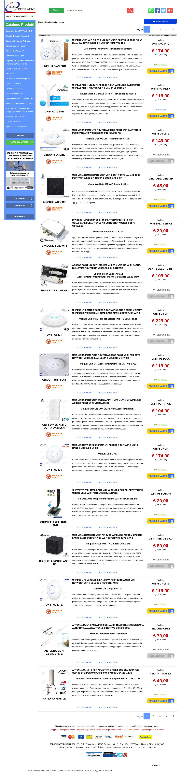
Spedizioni (68, 3)
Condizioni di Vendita (117, 730)
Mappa (160, 3)
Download (19, 217)
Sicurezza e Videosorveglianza (18, 79)
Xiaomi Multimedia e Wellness (18, 41)
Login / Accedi (79, 16)
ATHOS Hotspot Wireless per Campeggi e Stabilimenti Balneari (19, 110)
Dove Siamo (70, 730)
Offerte (105, 730)
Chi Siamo (59, 730)
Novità (44, 3)
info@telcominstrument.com (109, 747)
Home (41, 22)
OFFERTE (20, 136)
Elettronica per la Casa (15, 56)
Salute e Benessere (13, 89)
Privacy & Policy (156, 730)
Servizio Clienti (104, 3)
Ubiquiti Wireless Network (16, 46)
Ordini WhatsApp (20, 142)
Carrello (160, 16)
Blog (44, 16)
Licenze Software (13, 121)
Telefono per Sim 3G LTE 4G (17, 84)
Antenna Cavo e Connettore (17, 69)
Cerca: (56, 10)
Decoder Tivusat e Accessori (17, 36)
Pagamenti (85, 3)
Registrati (100, 16)
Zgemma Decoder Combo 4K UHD (20, 98)
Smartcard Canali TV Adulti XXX (19, 31)
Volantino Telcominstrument (17, 126)
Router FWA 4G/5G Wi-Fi (16, 51)
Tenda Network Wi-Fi (14, 94)
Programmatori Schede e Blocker (19, 103)
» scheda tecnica (108, 77)
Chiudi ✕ (156, 765)
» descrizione (84, 77)
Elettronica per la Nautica (16, 116)
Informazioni (126, 3)
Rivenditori (119, 16)
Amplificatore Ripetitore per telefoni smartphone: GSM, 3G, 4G (20, 62)
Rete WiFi (10, 74)
